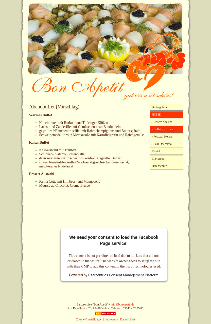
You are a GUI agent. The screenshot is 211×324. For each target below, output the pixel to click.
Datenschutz (159, 166)
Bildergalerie (160, 107)
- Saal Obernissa (162, 144)
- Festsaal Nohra (162, 136)
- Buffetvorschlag (162, 129)
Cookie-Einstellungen (89, 319)
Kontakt (157, 151)
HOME (156, 114)
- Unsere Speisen (162, 122)
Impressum (158, 158)
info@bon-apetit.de (122, 304)
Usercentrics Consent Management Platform (123, 275)
